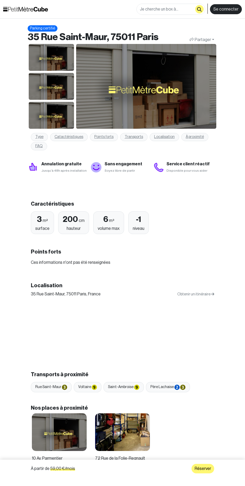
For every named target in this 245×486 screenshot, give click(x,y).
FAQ (39, 146)
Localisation (164, 137)
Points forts (104, 137)
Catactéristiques (69, 137)
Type (39, 137)
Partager (200, 39)
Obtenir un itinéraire (195, 294)
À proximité (195, 137)
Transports (134, 137)
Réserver (203, 469)
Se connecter (225, 9)
